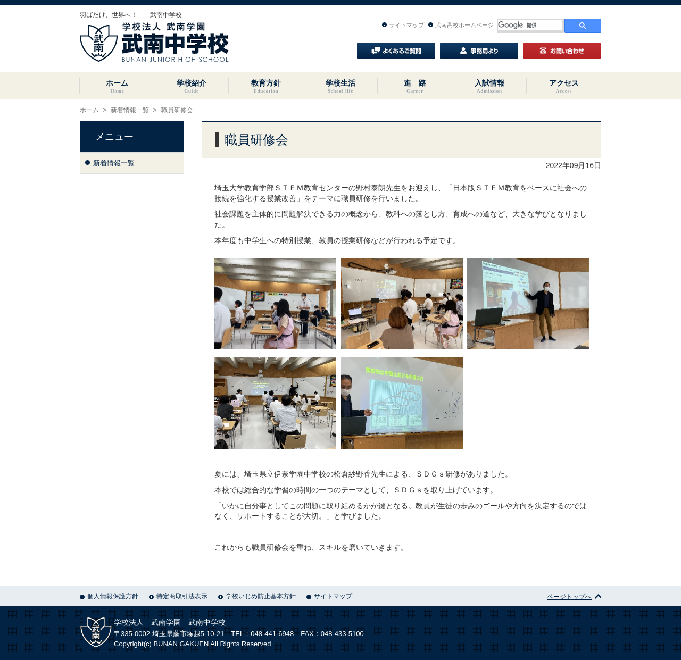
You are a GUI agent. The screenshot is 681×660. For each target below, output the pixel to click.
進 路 (415, 86)
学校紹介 (191, 86)
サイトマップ (403, 25)
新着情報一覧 (130, 110)
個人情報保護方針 (109, 596)
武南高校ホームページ (461, 25)
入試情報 (489, 86)
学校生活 (340, 86)
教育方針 (266, 86)
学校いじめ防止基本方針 (257, 596)
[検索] (530, 25)
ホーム (117, 86)
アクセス (564, 86)
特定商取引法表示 (178, 596)
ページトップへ (574, 597)
